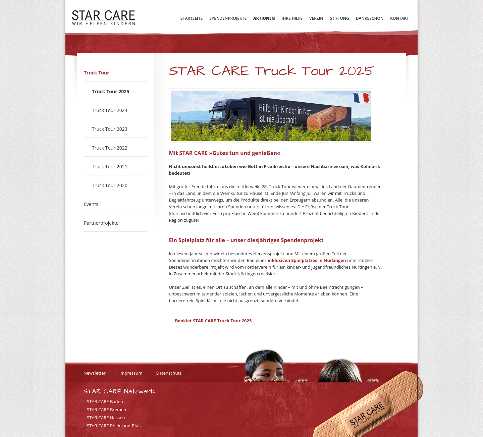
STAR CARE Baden (105, 401)
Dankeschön (370, 18)
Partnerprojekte (101, 223)
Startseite (191, 18)
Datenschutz (168, 373)
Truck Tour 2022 (109, 148)
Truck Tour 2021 (109, 166)
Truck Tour (96, 72)
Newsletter (95, 373)
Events (91, 204)
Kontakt (399, 18)
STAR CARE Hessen (106, 418)
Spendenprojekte (228, 18)
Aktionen (264, 18)
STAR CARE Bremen (106, 409)
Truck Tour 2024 (109, 110)
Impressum (131, 373)
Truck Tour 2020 (109, 185)
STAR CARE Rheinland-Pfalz (114, 426)
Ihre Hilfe (292, 18)
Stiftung (339, 18)
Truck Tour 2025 (110, 91)
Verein (316, 18)
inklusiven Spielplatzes (292, 260)
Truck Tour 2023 (109, 129)
